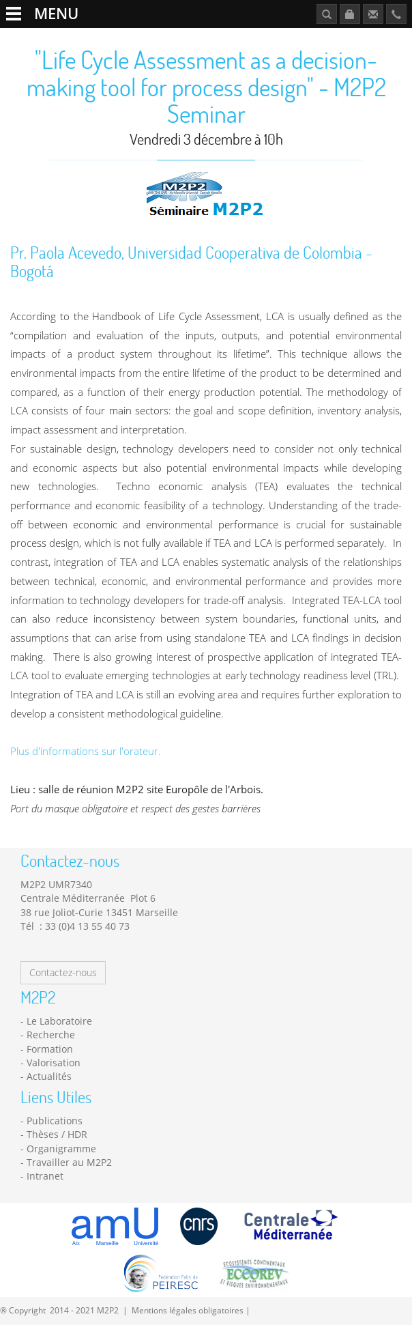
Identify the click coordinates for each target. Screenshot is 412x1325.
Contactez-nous (63, 972)
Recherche (51, 1034)
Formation (50, 1048)
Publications (55, 1120)
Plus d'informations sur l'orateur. (85, 751)
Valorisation (53, 1062)
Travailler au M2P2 (69, 1162)
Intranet (45, 1175)
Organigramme (61, 1148)
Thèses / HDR (57, 1134)
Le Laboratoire (59, 1020)
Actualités (49, 1076)
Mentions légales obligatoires (188, 1310)
